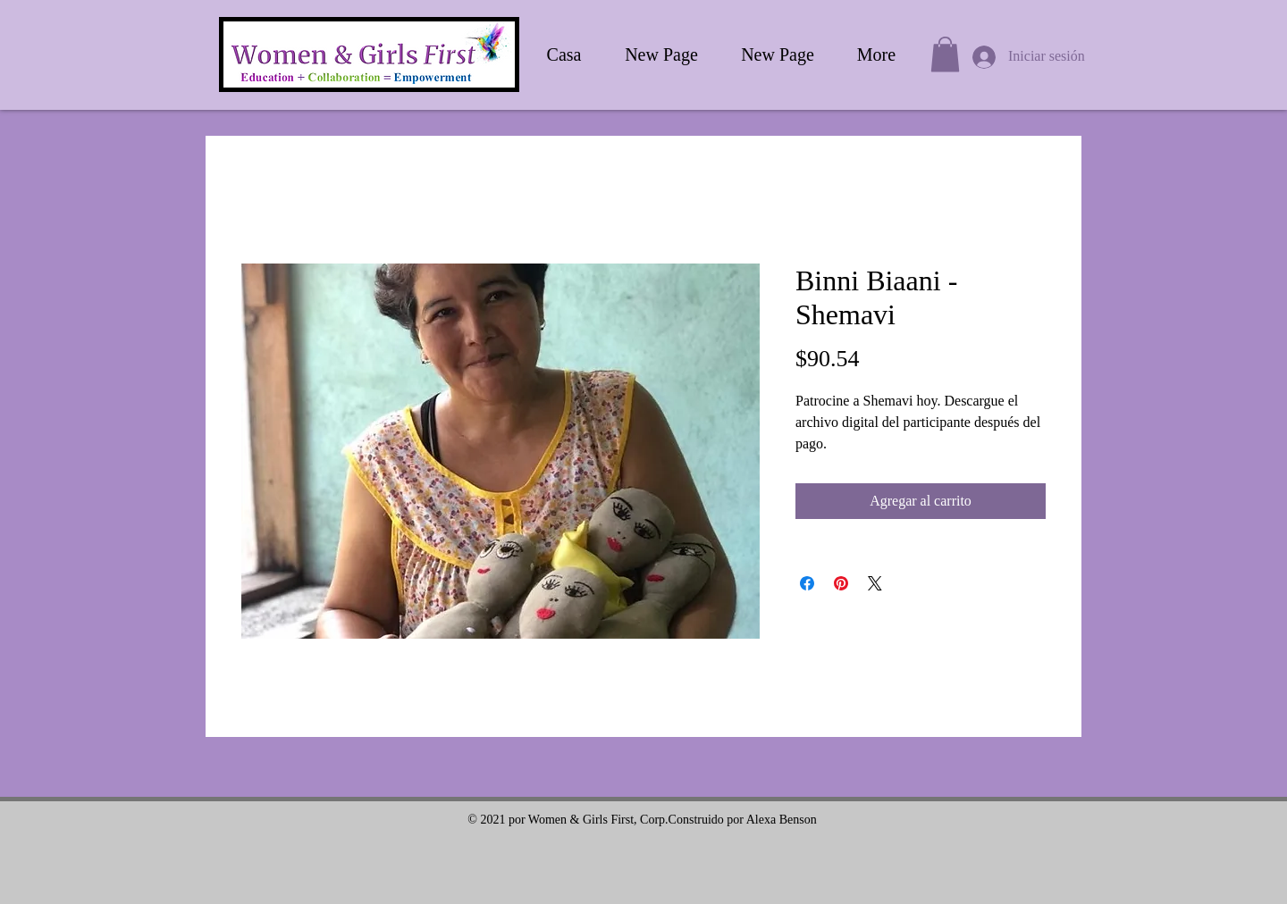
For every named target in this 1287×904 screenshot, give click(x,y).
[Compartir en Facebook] (807, 583)
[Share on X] (875, 583)
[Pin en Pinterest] (841, 583)
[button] (945, 54)
